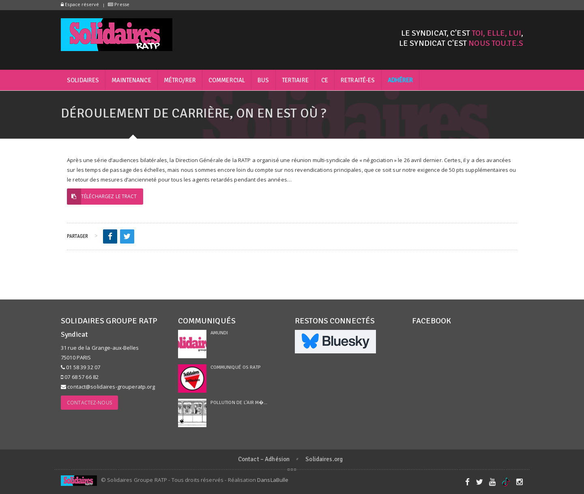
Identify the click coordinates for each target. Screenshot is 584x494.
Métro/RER (180, 80)
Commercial (226, 80)
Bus (263, 80)
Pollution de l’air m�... (239, 403)
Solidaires (83, 80)
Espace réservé (80, 4)
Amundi (219, 333)
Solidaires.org (324, 459)
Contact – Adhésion (264, 459)
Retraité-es (358, 80)
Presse (118, 4)
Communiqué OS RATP (235, 367)
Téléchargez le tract (102, 196)
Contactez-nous (89, 402)
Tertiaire (295, 80)
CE (324, 80)
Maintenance (131, 80)
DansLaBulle (272, 479)
